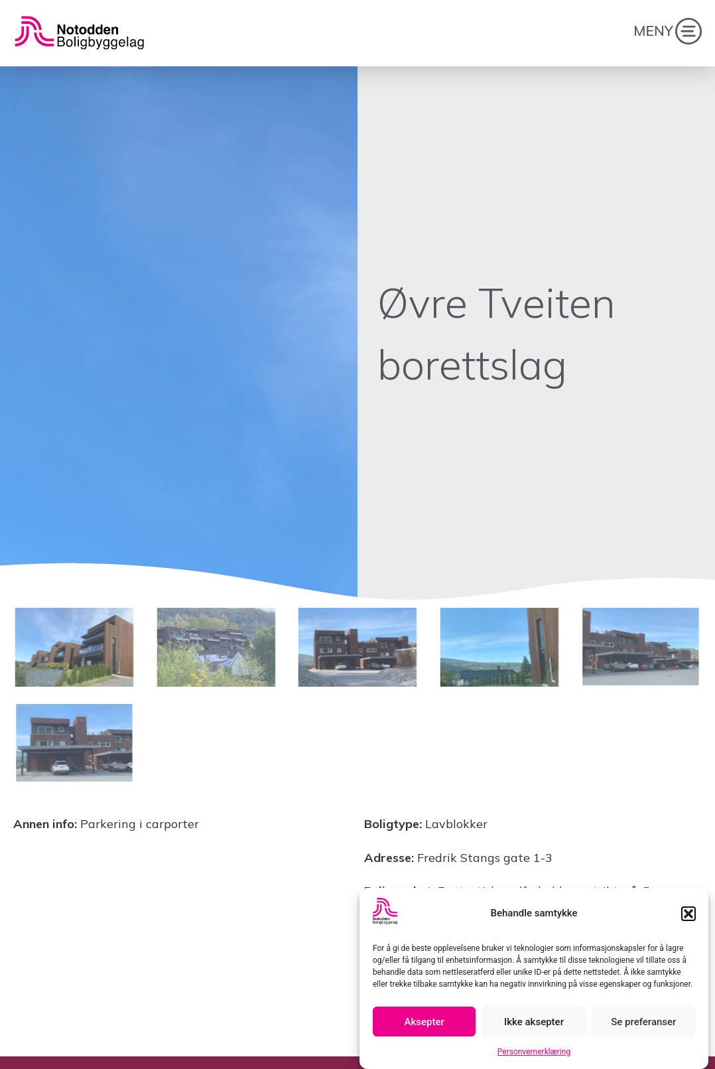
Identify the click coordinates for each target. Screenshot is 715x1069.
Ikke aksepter (534, 1025)
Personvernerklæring (533, 1055)
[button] (688, 916)
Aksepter (424, 1025)
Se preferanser (643, 1025)
